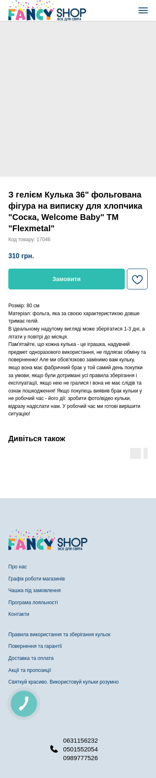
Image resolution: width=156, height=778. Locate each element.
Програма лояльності (33, 602)
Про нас (17, 567)
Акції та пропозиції (29, 670)
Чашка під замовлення (34, 590)
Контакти (18, 614)
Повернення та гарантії (35, 646)
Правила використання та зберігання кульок (59, 634)
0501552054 (80, 749)
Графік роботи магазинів (36, 579)
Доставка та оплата (31, 658)
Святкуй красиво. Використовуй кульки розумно (63, 682)
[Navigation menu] (143, 10)
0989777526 (80, 757)
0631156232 (80, 740)
